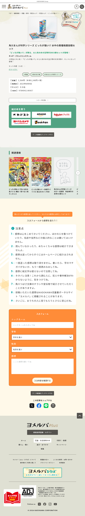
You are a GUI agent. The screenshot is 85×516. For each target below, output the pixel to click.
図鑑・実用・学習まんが (29, 13)
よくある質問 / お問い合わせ (62, 459)
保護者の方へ (44, 459)
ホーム (23, 440)
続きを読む (13, 69)
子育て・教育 (62, 440)
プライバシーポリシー (47, 463)
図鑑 (26, 74)
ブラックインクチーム (23, 56)
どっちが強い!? (53, 13)
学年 (13, 331)
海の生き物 (36, 74)
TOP (10, 13)
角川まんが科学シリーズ (53, 74)
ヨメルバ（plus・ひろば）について (24, 459)
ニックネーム (18, 319)
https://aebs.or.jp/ (58, 496)
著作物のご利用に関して (28, 463)
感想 (13, 356)
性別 (13, 343)
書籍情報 (16, 13)
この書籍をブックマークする (44, 134)
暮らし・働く (23, 445)
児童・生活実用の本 (42, 440)
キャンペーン (62, 445)
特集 (42, 449)
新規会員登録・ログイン (42, 432)
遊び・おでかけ (42, 445)
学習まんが (42, 13)
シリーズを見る (41, 100)
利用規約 (62, 463)
